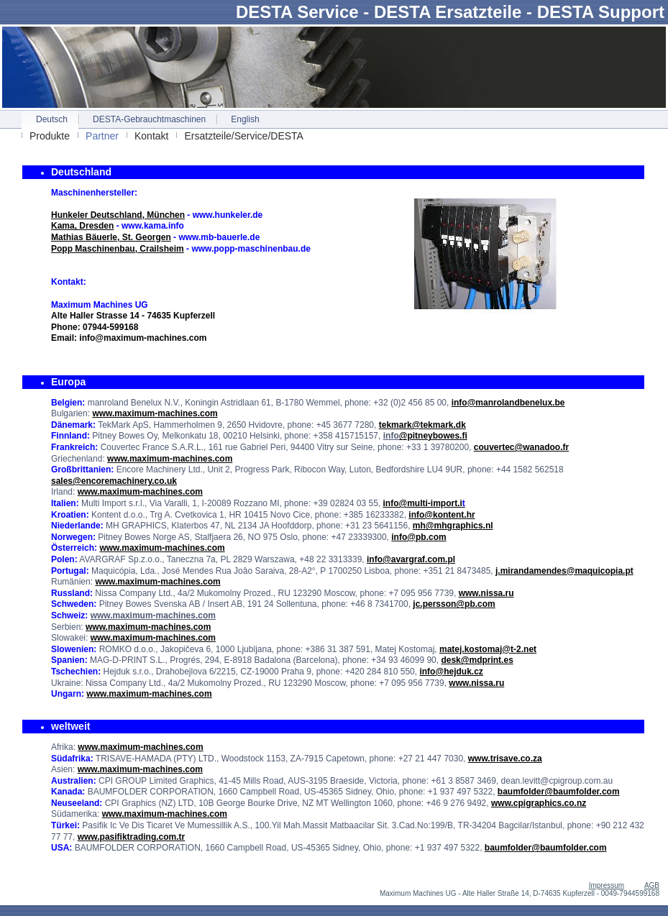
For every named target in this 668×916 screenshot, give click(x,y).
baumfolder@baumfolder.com (559, 792)
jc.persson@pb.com (454, 604)
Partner (102, 136)
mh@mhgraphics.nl (453, 526)
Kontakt (151, 136)
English (245, 119)
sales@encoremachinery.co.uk (114, 481)
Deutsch (52, 119)
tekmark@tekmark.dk (422, 425)
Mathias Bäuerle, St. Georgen (111, 237)
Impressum (606, 885)
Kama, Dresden (82, 226)
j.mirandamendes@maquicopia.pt (564, 571)
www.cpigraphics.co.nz (538, 803)
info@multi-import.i (424, 503)
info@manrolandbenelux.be (508, 403)
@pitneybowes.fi (433, 436)
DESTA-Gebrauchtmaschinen (149, 119)
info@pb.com (418, 537)
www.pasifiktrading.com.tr (132, 837)
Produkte (49, 136)
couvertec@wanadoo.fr (521, 447)
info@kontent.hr (441, 515)
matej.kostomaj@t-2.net (487, 649)
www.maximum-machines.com (154, 413)
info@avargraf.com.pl (411, 559)
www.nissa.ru (486, 593)
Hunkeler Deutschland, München (118, 215)
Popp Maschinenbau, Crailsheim (117, 249)
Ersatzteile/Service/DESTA (243, 136)
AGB (651, 885)
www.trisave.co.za (505, 759)
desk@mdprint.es (477, 660)
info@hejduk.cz (450, 672)
